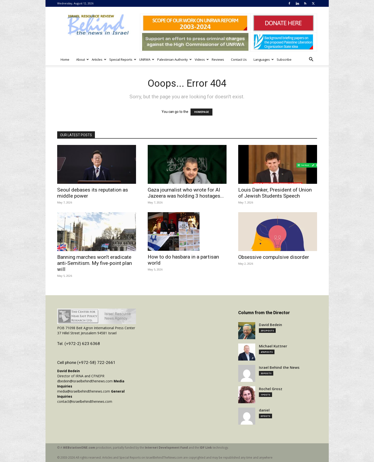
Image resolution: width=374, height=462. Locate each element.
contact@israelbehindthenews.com (84, 401)
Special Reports (122, 59)
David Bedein (270, 324)
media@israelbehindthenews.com (83, 391)
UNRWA (146, 59)
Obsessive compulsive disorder (273, 257)
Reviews (218, 59)
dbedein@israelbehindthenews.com (85, 381)
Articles (99, 59)
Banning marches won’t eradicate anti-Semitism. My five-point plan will (94, 263)
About (82, 59)
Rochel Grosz (270, 388)
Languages (263, 59)
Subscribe (284, 59)
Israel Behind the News (279, 367)
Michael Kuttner (273, 346)
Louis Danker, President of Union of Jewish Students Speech (275, 193)
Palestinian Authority (174, 59)
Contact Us (239, 59)
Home (65, 59)
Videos (201, 59)
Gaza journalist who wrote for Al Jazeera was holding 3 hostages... (186, 193)
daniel (264, 410)
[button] (311, 60)
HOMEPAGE (201, 112)
